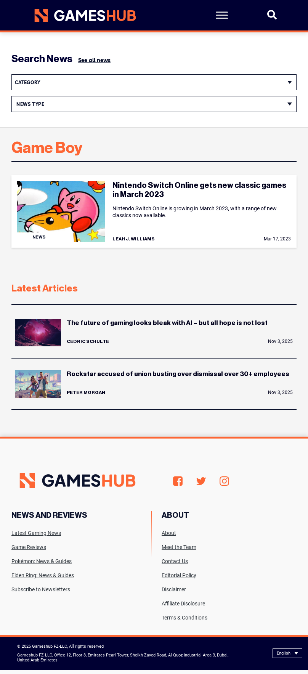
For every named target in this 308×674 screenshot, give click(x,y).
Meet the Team (179, 547)
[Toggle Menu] (222, 15)
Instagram (224, 481)
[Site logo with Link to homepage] (82, 15)
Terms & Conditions (184, 618)
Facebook (178, 481)
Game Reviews (28, 547)
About (169, 533)
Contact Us (175, 561)
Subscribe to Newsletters (40, 589)
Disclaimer (174, 589)
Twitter (201, 481)
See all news (94, 60)
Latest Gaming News (36, 533)
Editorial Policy (179, 575)
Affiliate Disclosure (183, 603)
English (283, 653)
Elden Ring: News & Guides (42, 575)
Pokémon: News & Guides (41, 561)
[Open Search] (272, 18)
